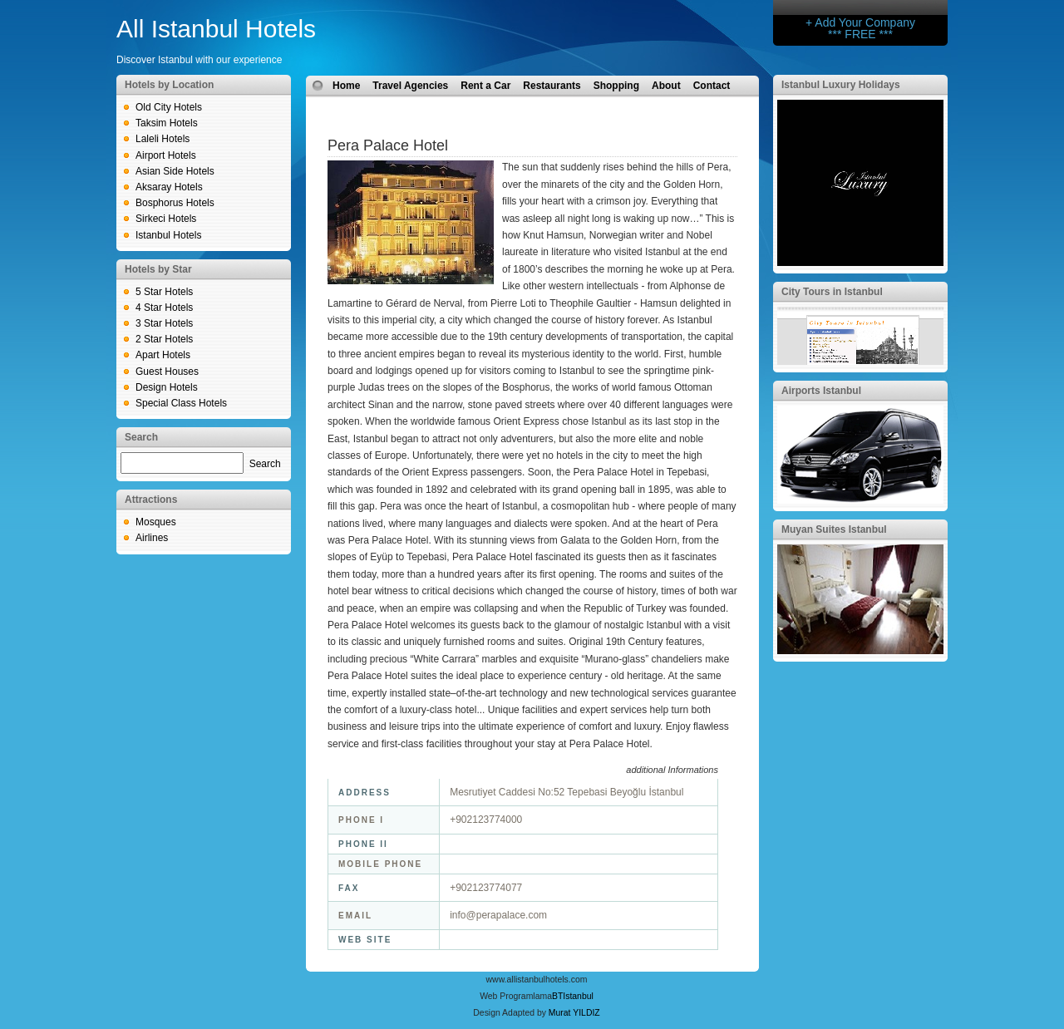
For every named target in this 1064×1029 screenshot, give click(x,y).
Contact (712, 85)
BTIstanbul (573, 996)
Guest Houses (167, 371)
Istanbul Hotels (168, 235)
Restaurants (551, 85)
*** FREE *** (860, 34)
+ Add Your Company (860, 22)
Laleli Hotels (162, 139)
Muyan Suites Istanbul (834, 529)
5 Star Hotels (164, 292)
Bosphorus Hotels (174, 203)
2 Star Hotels (164, 339)
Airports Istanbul (821, 390)
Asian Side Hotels (174, 171)
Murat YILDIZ (574, 1012)
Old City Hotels (168, 107)
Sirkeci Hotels (165, 218)
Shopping (616, 85)
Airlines (151, 538)
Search (265, 464)
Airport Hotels (165, 155)
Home (346, 85)
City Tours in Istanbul (832, 292)
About (666, 85)
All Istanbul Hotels (216, 28)
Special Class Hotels (181, 403)
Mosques (155, 522)
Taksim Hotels (166, 123)
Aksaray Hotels (169, 187)
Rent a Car (485, 85)
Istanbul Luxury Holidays (840, 85)
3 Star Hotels (164, 323)
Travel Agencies (410, 85)
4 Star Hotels (164, 307)
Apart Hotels (162, 355)
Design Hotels (166, 387)
